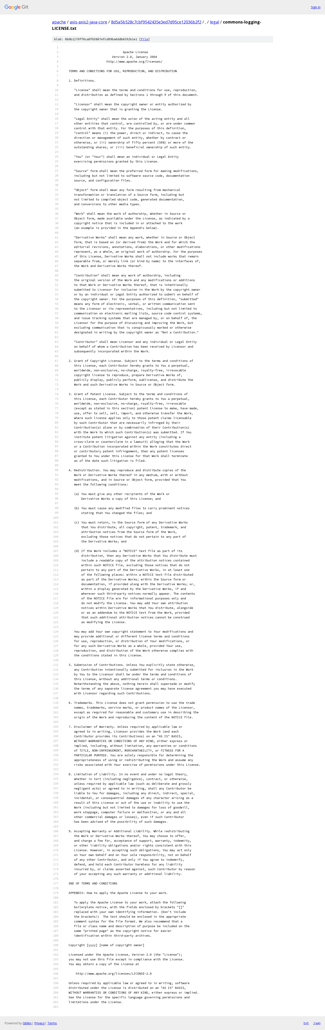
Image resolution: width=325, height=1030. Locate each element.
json (316, 1023)
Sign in (315, 7)
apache (59, 22)
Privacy (39, 1023)
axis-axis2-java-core (88, 22)
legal (214, 22)
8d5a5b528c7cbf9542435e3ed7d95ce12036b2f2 (156, 22)
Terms (52, 1023)
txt (306, 1023)
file (144, 39)
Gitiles (27, 1023)
